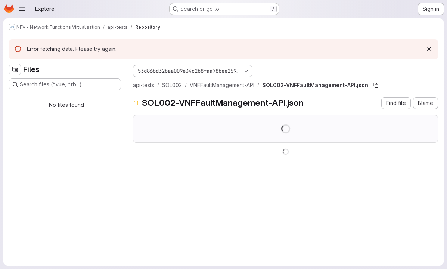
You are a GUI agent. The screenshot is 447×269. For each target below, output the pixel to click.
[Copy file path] (376, 85)
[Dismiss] (429, 48)
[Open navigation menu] (22, 9)
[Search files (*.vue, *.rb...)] (65, 84)
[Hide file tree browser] (15, 69)
